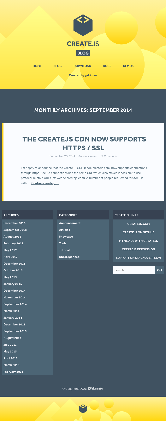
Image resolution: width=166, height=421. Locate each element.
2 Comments (109, 156)
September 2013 (15, 331)
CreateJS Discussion (138, 249)
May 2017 (10, 250)
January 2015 (12, 284)
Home (37, 66)
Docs (107, 66)
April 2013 (10, 358)
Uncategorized (69, 257)
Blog (57, 66)
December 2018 (14, 223)
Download (82, 66)
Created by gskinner (83, 75)
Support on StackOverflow (138, 258)
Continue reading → (45, 183)
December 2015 (14, 263)
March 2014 (11, 311)
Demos (128, 66)
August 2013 (12, 338)
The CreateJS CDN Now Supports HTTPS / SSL (84, 143)
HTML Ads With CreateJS (138, 241)
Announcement (87, 156)
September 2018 (15, 230)
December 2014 (14, 290)
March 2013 (11, 365)
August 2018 (12, 236)
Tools (62, 243)
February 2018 (13, 243)
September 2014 (15, 304)
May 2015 (10, 277)
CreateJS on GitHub (138, 232)
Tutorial (64, 250)
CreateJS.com (138, 224)
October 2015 (13, 270)
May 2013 (10, 351)
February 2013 (13, 372)
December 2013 (14, 324)
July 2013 (10, 344)
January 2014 (12, 317)
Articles (64, 230)
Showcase (66, 236)
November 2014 (14, 297)
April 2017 (10, 257)
